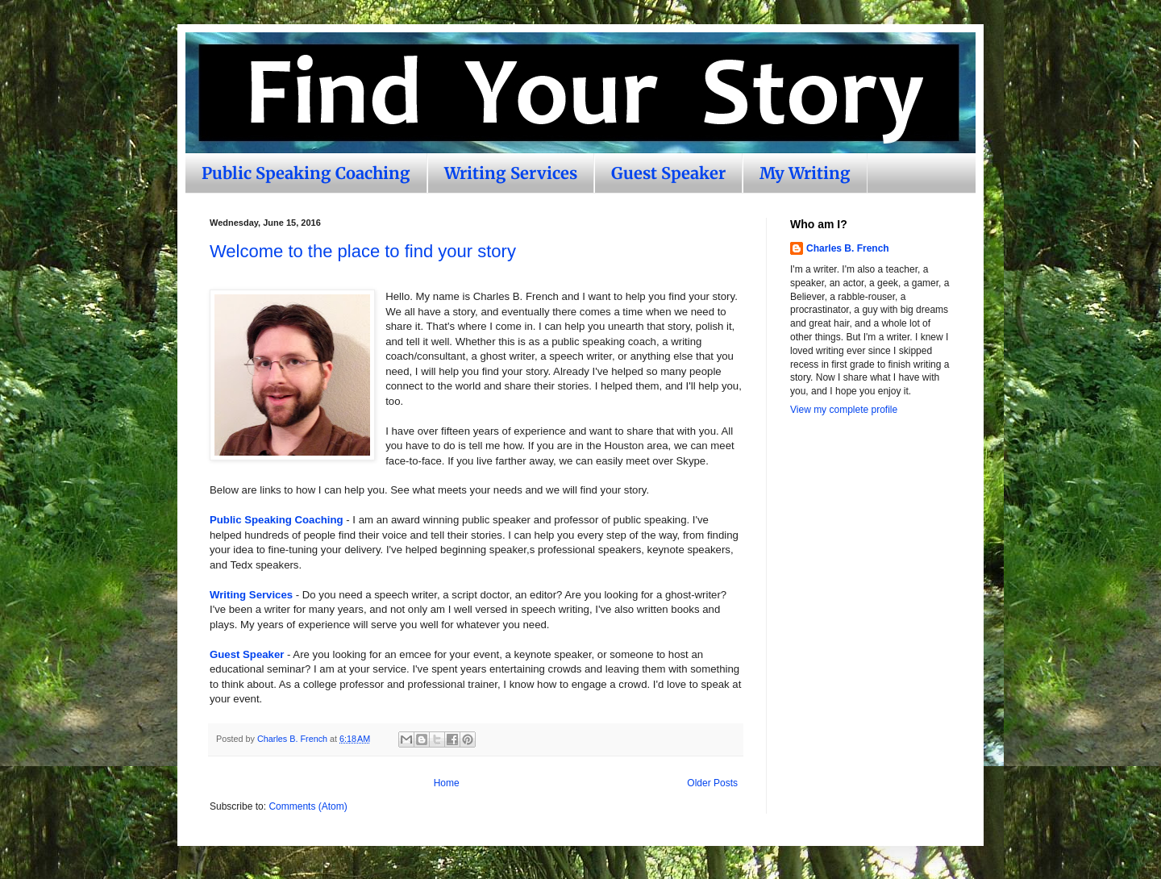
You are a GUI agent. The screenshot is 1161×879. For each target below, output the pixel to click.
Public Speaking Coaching (306, 173)
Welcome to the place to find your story (363, 251)
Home (447, 783)
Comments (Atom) (307, 806)
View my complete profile (843, 409)
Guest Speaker (668, 173)
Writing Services (510, 173)
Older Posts (712, 783)
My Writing (805, 173)
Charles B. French (847, 248)
